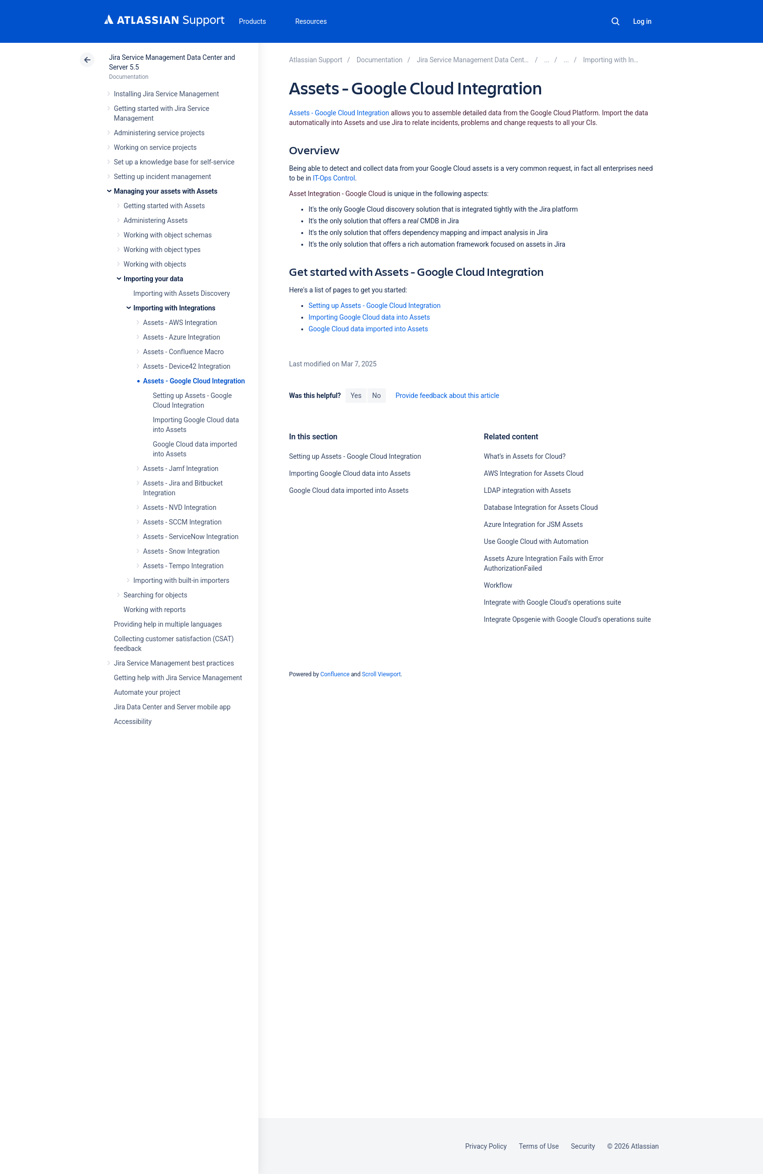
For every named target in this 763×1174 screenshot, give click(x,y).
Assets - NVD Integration (180, 507)
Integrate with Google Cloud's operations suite (552, 602)
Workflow (498, 585)
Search (615, 21)
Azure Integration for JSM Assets (533, 524)
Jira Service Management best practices (174, 663)
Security (583, 1146)
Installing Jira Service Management (166, 94)
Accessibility (132, 721)
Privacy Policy (486, 1146)
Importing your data (153, 279)
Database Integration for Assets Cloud (541, 507)
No (376, 395)
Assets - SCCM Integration (182, 522)
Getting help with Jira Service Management (178, 678)
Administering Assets (156, 220)
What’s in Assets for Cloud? (524, 456)
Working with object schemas (168, 235)
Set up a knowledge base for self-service (174, 162)
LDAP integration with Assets (527, 490)
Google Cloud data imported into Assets (368, 329)
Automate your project (147, 692)
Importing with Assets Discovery (181, 293)
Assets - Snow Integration (181, 551)
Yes (355, 395)
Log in (642, 21)
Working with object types (162, 249)
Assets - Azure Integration (181, 337)
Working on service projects (155, 147)
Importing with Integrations (174, 308)
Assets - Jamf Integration (180, 468)
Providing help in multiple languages (168, 624)
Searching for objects (155, 595)
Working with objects (155, 264)
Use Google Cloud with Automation (536, 541)
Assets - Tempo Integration (183, 566)
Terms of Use (539, 1146)
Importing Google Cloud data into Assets (369, 317)
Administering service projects (159, 133)
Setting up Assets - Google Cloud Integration (374, 305)
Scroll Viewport (381, 674)
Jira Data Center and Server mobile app (172, 707)
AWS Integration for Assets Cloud (533, 473)
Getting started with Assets (164, 206)
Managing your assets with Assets (166, 191)
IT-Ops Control (334, 178)
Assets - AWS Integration (180, 322)
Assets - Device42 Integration (186, 366)
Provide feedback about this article (447, 395)
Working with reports (155, 610)
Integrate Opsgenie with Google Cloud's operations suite (567, 619)
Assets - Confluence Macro (183, 352)
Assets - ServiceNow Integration (190, 537)
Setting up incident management (162, 177)
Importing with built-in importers (181, 580)
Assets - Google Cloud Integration (194, 381)
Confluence (334, 674)
